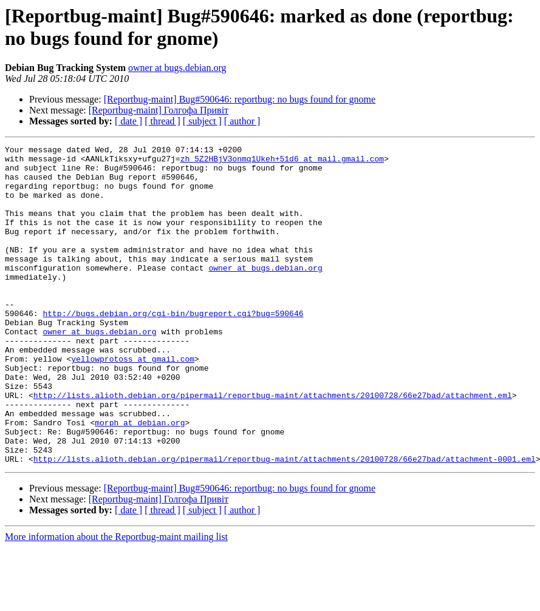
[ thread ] (162, 121)
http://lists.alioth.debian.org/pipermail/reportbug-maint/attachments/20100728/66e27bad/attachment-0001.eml (284, 522)
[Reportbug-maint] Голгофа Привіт (158, 110)
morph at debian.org (140, 478)
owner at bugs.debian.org (177, 67)
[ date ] (128, 121)
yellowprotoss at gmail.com (132, 402)
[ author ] (242, 121)
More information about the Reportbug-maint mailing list (116, 600)
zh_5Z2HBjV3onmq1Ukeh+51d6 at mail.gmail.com (282, 162)
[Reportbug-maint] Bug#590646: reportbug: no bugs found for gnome (240, 99)
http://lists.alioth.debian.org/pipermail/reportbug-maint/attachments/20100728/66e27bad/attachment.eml (272, 446)
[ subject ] (202, 121)
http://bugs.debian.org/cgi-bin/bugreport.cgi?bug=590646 (173, 347)
